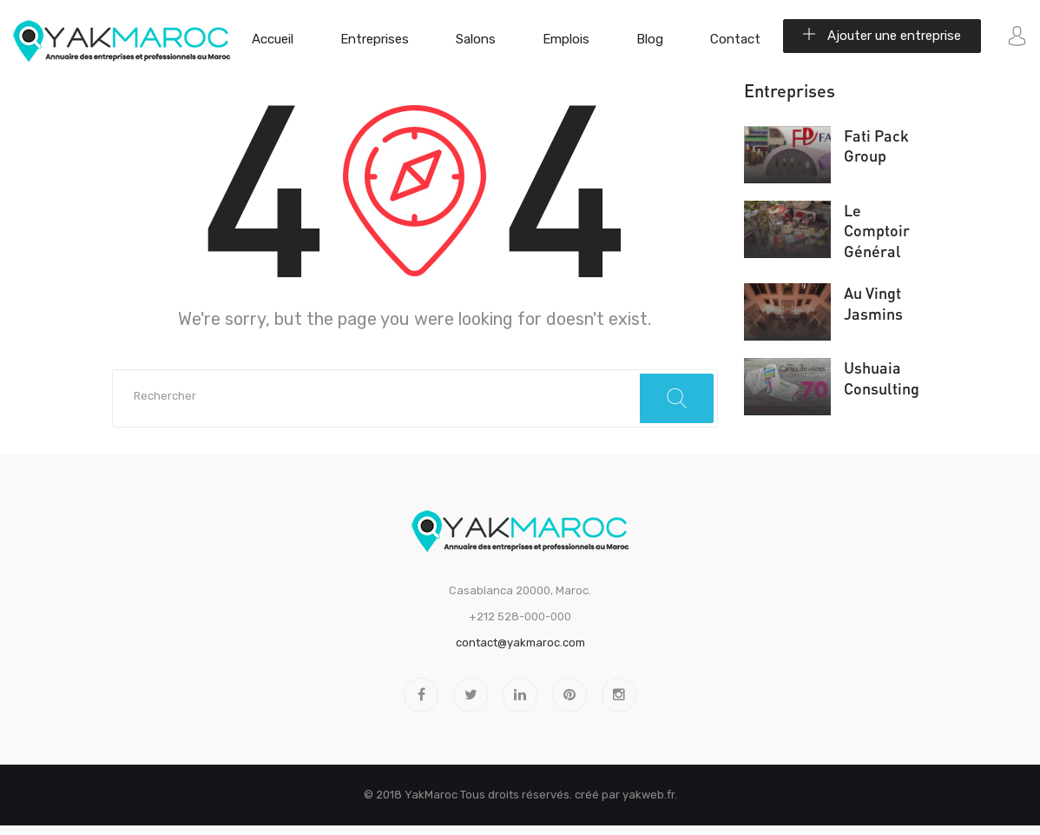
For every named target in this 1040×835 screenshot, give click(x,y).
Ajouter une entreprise (882, 35)
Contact (735, 39)
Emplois (566, 39)
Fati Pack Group (876, 145)
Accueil (272, 39)
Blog (649, 39)
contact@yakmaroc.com (520, 642)
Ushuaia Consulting (881, 377)
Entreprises (374, 39)
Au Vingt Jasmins (873, 302)
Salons (476, 39)
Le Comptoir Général (877, 231)
